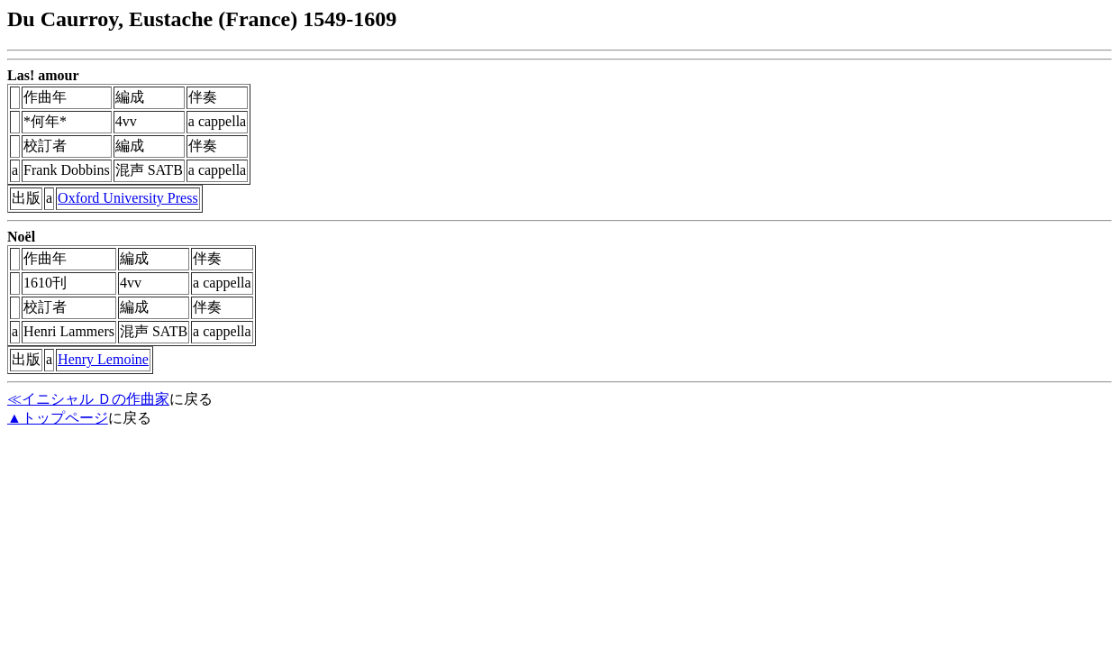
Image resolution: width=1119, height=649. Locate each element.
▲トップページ (57, 417)
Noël (21, 236)
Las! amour (43, 75)
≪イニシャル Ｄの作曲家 (88, 399)
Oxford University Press (128, 198)
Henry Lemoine (103, 359)
